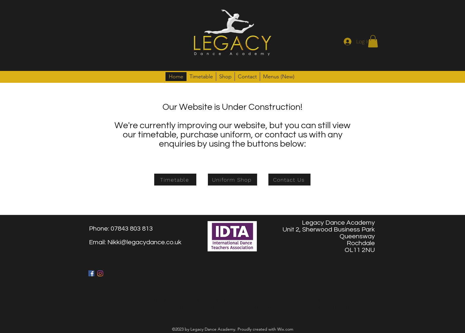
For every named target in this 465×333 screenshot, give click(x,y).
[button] (373, 41)
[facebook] (91, 273)
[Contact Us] (289, 179)
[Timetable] (175, 179)
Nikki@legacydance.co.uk (144, 242)
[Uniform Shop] (232, 179)
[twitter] (100, 273)
